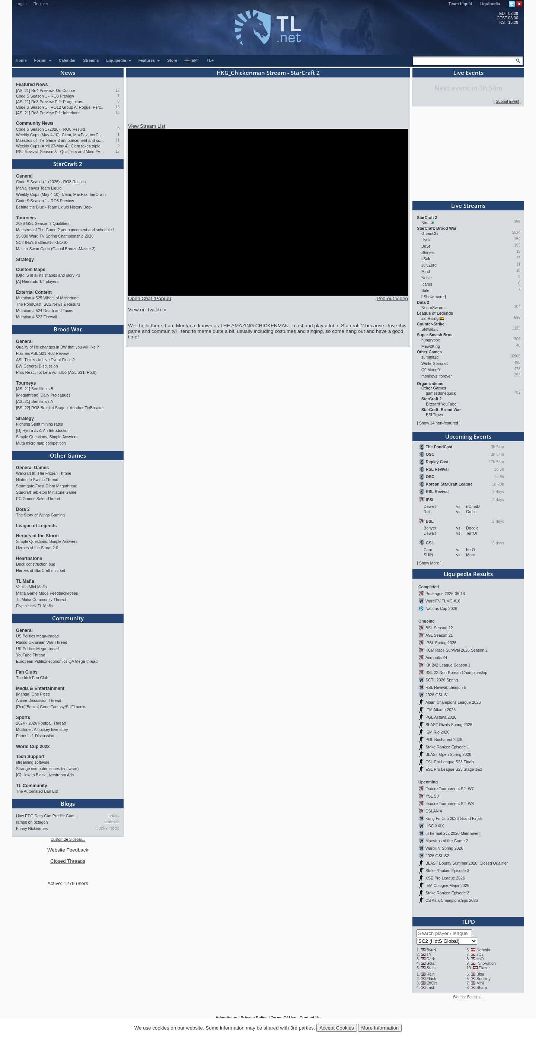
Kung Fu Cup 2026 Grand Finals (453, 818)
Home (21, 60)
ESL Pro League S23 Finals (449, 762)
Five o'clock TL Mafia (34, 606)
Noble (426, 278)
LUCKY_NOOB (107, 828)
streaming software (33, 762)
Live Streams (468, 205)
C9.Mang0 (430, 370)
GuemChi (429, 233)
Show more (434, 297)
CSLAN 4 (433, 811)
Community (68, 618)
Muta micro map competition (41, 443)
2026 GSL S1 (437, 695)
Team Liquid (460, 3)
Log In (21, 3)
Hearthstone (29, 558)
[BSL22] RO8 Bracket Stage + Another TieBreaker (60, 407)
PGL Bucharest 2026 (443, 739)
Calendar (67, 60)
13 (117, 107)
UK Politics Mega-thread (37, 648)
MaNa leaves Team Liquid (38, 188)
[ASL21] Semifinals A (34, 401)
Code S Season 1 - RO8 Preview (45, 96)
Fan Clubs (27, 672)
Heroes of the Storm (37, 535)
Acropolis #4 (436, 657)
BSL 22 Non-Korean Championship (456, 672)
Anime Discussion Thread (38, 700)
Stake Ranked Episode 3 (447, 870)
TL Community (31, 785)
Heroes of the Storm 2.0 (37, 547)
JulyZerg (429, 265)
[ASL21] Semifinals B (34, 389)
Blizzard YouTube (441, 404)
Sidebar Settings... (468, 997)
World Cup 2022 (33, 746)
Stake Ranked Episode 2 (447, 893)
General (24, 176)
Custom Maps (30, 269)
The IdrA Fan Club (32, 677)
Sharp (481, 987)
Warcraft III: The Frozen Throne (43, 473)
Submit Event (507, 101)
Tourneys (26, 217)
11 (117, 140)
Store (172, 60)
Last (430, 987)
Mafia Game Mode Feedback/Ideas (47, 593)
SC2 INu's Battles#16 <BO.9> (42, 242)
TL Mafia (25, 581)
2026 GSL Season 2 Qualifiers (43, 223)
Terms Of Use (283, 1017)
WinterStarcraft (434, 363)
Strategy (25, 259)
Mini (480, 983)
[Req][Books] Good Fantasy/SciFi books (51, 706)
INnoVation (486, 963)
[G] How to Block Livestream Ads (45, 775)
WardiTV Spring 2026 (444, 848)
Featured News (32, 84)
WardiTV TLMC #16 (442, 601)
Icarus (426, 284)
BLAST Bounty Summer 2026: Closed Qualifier (466, 863)
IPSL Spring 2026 (440, 642)
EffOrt (432, 983)
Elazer (484, 968)
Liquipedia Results (468, 574)
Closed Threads (67, 861)
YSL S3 (432, 796)
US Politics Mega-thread (37, 636)
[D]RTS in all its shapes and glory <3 (48, 275)
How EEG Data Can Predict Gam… (47, 816)
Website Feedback (67, 850)
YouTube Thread (30, 655)
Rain (431, 974)
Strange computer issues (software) (47, 768)
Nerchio (483, 950)
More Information (380, 1028)
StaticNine (111, 822)
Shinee (427, 252)
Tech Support (30, 756)
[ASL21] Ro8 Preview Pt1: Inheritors (48, 113)
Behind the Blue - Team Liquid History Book (54, 207)
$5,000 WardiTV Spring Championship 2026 (54, 236)
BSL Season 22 (439, 628)
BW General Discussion (37, 366)
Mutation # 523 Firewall (36, 317)
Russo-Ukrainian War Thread (41, 642)
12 (117, 90)
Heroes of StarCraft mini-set (40, 570)
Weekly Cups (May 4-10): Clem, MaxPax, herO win (60, 135)
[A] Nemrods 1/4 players (37, 281)
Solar (431, 963)
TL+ (210, 60)
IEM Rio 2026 (437, 732)
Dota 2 (23, 509)
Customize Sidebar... (68, 839)
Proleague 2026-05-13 (445, 593)
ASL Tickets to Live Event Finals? (45, 359)
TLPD (468, 921)
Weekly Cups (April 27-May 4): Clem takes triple (58, 146)
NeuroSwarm (432, 307)
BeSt (425, 246)
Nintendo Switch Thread (37, 479)
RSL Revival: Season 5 (445, 687)
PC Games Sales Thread (38, 498)
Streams (91, 60)
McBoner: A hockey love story (42, 729)
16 (117, 113)
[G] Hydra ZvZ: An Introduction (43, 430)
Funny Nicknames (32, 828)
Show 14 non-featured (438, 423)
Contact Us (310, 1017)
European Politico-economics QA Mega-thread (57, 661)
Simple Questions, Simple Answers (46, 437)
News (67, 72)
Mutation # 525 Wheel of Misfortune (47, 298)
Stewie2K (429, 329)
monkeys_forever (436, 376)
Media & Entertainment (40, 688)
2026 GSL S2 (437, 855)
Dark (431, 959)
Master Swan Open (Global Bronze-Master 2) (56, 248)
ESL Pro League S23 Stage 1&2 (453, 769)
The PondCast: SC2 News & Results (48, 304)
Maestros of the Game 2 (446, 841)
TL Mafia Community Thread (41, 599)
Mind (425, 271)
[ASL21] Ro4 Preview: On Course (45, 90)
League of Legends (36, 525)
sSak (425, 259)
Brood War (68, 329)
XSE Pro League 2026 (445, 878)
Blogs (68, 803)
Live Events (468, 72)
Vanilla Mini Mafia (31, 587)
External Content (34, 292)
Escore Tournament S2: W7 (449, 788)
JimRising (429, 318)
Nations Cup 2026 (441, 608)
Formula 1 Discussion (35, 736)
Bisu (480, 974)
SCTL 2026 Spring (441, 680)
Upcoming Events (468, 436)
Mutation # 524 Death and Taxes (44, 310)
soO (480, 959)
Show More (429, 563)
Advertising (226, 1017)
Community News (35, 123)
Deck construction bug (35, 564)
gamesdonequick (441, 393)
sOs (480, 954)
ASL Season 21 (439, 635)
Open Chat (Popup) (149, 298)
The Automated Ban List (37, 791)
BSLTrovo (434, 415)
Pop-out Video (392, 298)
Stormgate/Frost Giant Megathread (46, 486)
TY (429, 954)
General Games (32, 467)
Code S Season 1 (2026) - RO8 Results (51, 129)
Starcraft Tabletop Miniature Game (46, 492)
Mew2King (430, 346)
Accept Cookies (336, 1028)
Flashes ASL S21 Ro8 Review (42, 353)
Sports (23, 717)
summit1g (429, 357)
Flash (431, 978)
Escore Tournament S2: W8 (449, 803)
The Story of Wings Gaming (40, 515)
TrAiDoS (113, 816)
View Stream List (146, 126)
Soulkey (483, 978)
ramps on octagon (32, 822)
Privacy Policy (253, 1017)
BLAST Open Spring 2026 (448, 754)
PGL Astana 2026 (440, 717)
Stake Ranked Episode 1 (447, 747)
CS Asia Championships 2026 (451, 900)
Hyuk (425, 240)
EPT (191, 60)
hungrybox (430, 340)
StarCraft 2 (67, 164)
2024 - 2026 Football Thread (41, 723)
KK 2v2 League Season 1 (447, 665)
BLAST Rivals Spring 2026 (448, 724)
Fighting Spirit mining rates (39, 424)
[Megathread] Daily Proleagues (43, 395)
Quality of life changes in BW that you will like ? (57, 347)
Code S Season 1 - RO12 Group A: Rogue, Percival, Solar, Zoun (60, 107)
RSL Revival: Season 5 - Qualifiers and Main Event (60, 151)
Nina (425, 222)
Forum (43, 60)
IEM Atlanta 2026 (440, 709)
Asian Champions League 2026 (453, 702)
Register (41, 3)
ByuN (431, 950)
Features (149, 60)
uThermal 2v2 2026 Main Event (453, 833)
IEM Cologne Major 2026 (447, 885)
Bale (425, 290)
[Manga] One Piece (33, 694)
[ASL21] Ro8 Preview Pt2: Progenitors (49, 101)
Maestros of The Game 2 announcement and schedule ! (60, 140)
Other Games (68, 455)
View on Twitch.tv (147, 309)
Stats (431, 968)
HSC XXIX (434, 826)
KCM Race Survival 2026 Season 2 (456, 650)
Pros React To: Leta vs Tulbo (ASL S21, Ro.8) (56, 372)
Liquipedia (490, 3)
